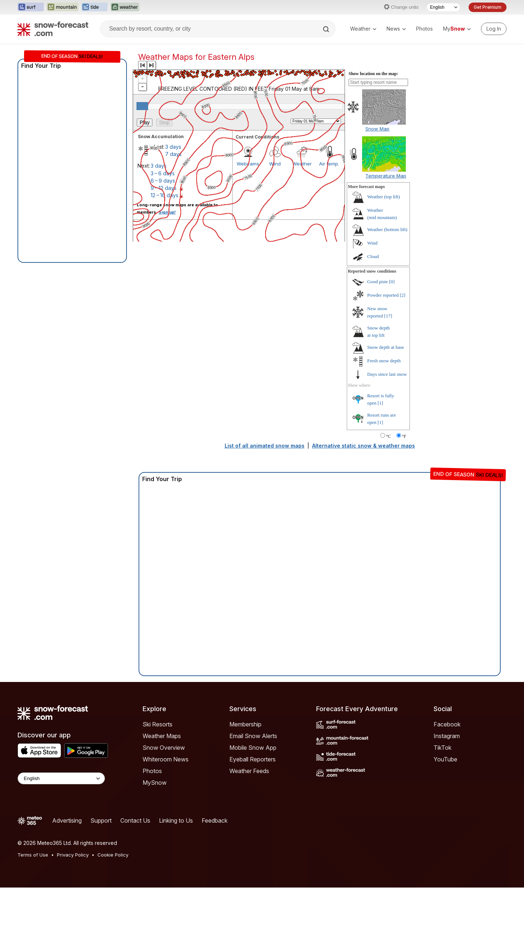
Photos (424, 29)
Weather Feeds (249, 771)
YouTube (445, 759)
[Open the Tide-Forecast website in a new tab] (94, 7)
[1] (380, 403)
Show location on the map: (373, 73)
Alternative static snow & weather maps (363, 445)
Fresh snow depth (384, 360)
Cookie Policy (112, 855)
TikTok (442, 747)
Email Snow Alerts (253, 736)
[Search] (326, 29)
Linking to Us (176, 820)
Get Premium (487, 7)
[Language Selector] (443, 7)
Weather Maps (162, 736)
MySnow (155, 782)
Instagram (447, 736)
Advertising (67, 820)
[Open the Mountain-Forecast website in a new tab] (62, 7)
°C (388, 436)
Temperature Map (385, 176)
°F (404, 436)
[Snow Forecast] (53, 29)
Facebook (447, 724)
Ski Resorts (157, 724)
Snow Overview (164, 747)
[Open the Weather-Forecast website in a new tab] (124, 7)
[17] (388, 316)
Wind (372, 243)
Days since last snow (387, 374)
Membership (245, 724)
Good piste (377, 281)
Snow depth (385, 347)
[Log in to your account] (493, 29)
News (396, 29)
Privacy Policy (73, 855)
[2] (402, 295)
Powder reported (383, 295)
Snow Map (377, 129)
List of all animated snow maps (264, 445)
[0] (392, 281)
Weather (363, 29)
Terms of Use (33, 855)
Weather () (383, 196)
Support (101, 820)
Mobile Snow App (252, 747)
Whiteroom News (166, 759)
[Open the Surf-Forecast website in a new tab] (31, 7)
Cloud (373, 256)
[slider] (142, 106)
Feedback (215, 820)
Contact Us (135, 820)
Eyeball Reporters (252, 759)
